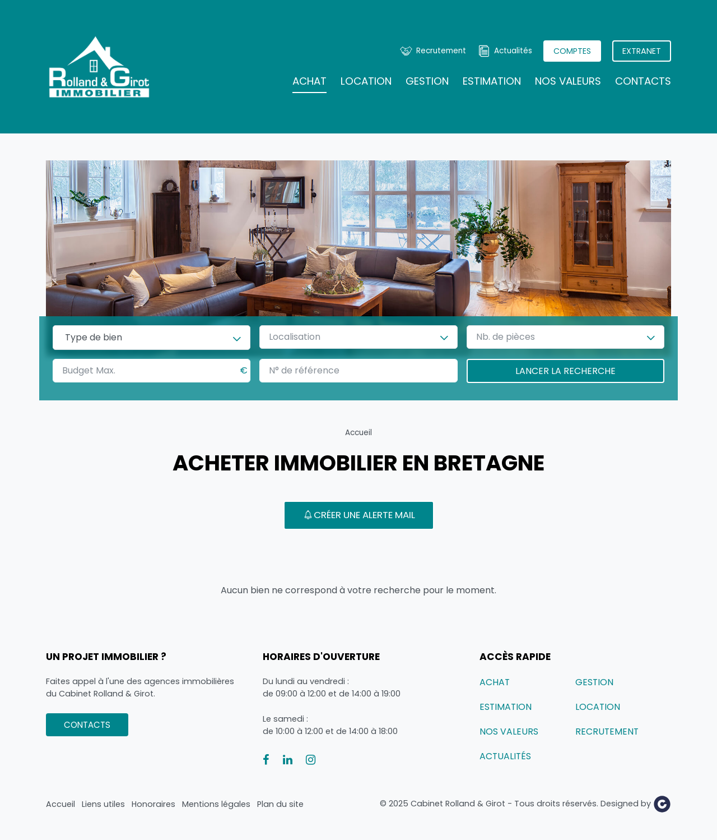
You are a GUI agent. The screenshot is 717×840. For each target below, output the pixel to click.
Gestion (427, 81)
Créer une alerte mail (358, 514)
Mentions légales (216, 804)
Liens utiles (103, 804)
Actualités (513, 50)
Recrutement (441, 50)
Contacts (643, 81)
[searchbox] (151, 337)
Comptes (572, 51)
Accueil (358, 432)
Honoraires (153, 804)
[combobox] (151, 337)
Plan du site (280, 804)
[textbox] (300, 337)
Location (366, 81)
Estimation (492, 81)
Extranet (641, 51)
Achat (309, 81)
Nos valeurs (568, 81)
